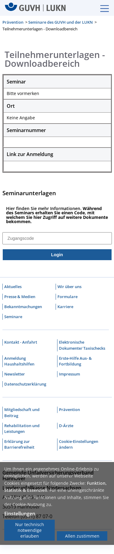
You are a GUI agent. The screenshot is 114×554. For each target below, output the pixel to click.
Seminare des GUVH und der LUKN (60, 22)
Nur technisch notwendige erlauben (29, 530)
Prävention (12, 22)
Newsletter (14, 374)
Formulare (67, 297)
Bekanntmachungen (23, 307)
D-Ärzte (66, 426)
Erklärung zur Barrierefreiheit (19, 444)
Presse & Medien (19, 297)
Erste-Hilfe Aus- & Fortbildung (75, 361)
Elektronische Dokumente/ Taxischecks (82, 345)
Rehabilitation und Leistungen (22, 428)
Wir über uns (69, 287)
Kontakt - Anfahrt (20, 342)
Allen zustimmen (82, 536)
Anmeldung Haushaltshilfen (19, 361)
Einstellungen (19, 513)
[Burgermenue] (101, 7)
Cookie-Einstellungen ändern (78, 444)
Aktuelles (13, 287)
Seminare (13, 317)
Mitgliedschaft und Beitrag (22, 413)
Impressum (69, 374)
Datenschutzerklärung (25, 384)
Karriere (65, 307)
